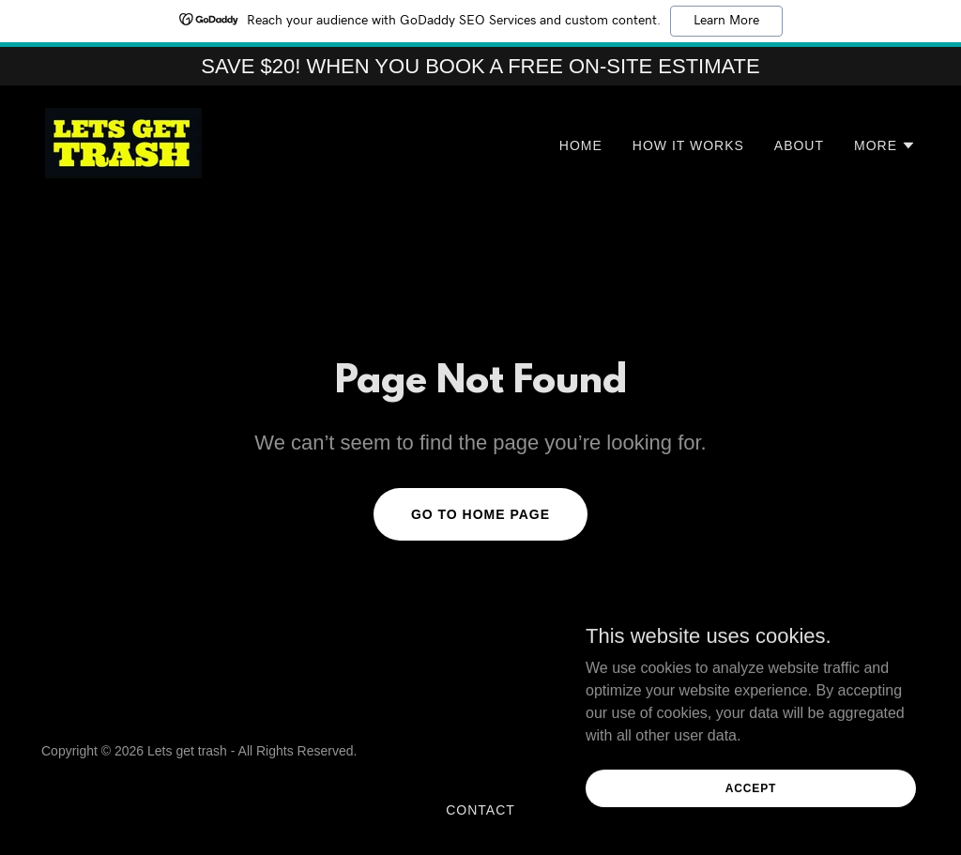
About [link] (799, 145)
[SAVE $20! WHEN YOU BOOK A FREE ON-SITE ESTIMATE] (480, 66)
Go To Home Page (480, 514)
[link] (123, 142)
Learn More (726, 20)
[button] (885, 145)
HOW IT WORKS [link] (688, 145)
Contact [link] (480, 809)
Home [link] (581, 145)
